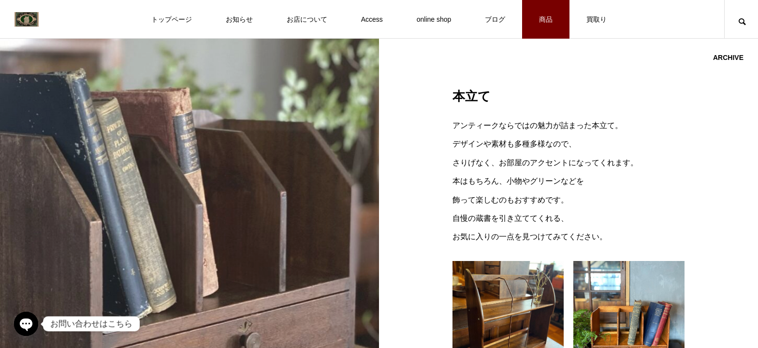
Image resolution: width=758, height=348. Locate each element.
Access (372, 19)
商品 (546, 19)
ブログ (495, 19)
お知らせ (239, 19)
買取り (596, 19)
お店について (307, 19)
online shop (434, 19)
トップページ (171, 19)
